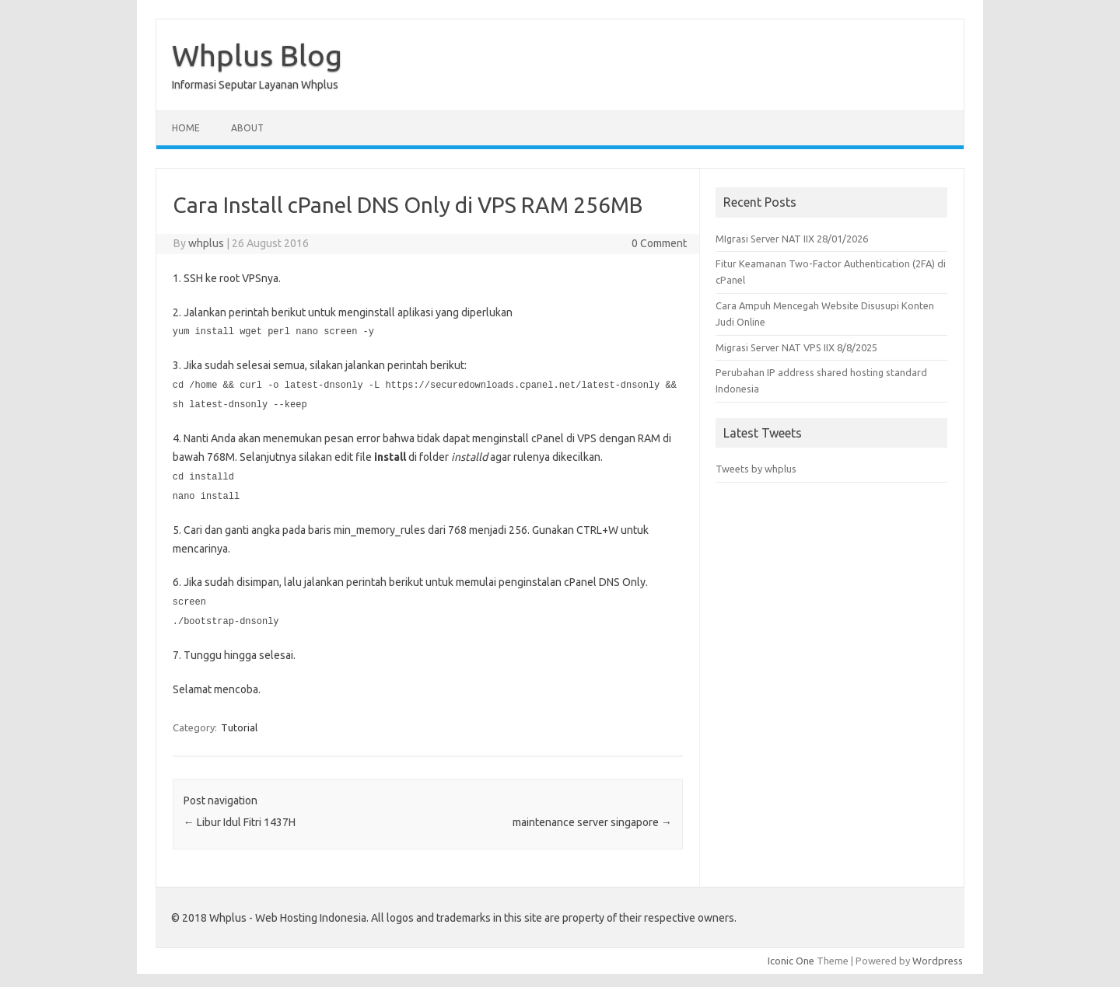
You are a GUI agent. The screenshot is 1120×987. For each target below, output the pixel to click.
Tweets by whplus (756, 468)
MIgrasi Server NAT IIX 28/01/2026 (792, 238)
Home (186, 128)
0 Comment (659, 243)
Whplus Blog (257, 55)
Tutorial (239, 722)
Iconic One (791, 955)
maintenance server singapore (592, 817)
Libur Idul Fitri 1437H (240, 817)
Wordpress (937, 955)
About (247, 128)
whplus (206, 243)
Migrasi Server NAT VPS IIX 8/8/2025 (796, 347)
